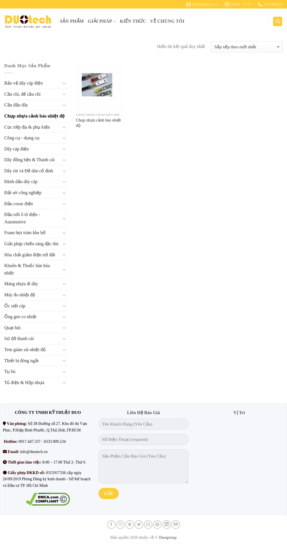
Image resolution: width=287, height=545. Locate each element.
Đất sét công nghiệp (22, 192)
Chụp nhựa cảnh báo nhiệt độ (34, 116)
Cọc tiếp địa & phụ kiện (27, 127)
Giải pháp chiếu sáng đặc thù (31, 243)
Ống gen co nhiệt (20, 317)
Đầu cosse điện (18, 203)
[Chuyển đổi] (64, 83)
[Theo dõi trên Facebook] (111, 524)
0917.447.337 (30, 441)
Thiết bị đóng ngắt (21, 360)
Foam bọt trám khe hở (24, 232)
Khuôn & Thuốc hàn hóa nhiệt (27, 269)
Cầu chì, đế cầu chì (22, 94)
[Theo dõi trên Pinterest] (157, 524)
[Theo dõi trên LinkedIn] (166, 524)
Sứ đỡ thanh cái (19, 338)
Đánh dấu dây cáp (20, 181)
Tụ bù (9, 371)
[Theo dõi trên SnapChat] (129, 524)
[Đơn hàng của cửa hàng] (247, 46)
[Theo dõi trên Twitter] (139, 524)
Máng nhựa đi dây (21, 284)
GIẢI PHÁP (102, 21)
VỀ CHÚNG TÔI (167, 21)
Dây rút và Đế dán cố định (28, 170)
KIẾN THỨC (133, 21)
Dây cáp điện (16, 148)
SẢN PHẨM (72, 21)
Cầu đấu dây (16, 105)
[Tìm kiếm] (277, 21)
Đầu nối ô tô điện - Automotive (22, 218)
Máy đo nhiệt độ (19, 294)
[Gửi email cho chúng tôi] (148, 524)
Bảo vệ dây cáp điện (23, 83)
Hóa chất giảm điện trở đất (29, 254)
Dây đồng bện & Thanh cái (29, 160)
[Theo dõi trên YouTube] (175, 524)
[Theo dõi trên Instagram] (120, 524)
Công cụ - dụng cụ (21, 137)
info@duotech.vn (34, 452)
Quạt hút (12, 327)
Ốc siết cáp (14, 305)
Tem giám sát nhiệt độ (25, 349)
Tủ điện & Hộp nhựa (24, 382)
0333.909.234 (55, 441)
